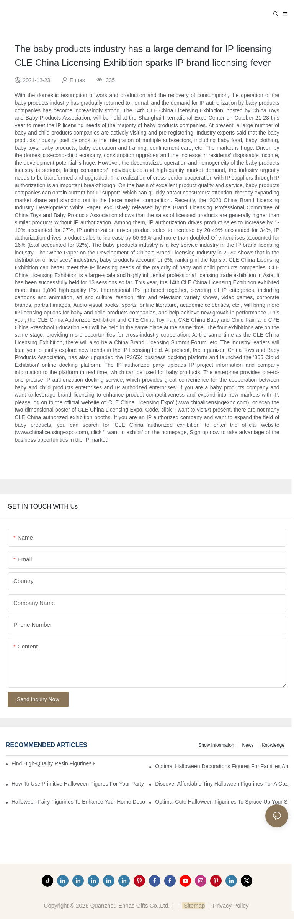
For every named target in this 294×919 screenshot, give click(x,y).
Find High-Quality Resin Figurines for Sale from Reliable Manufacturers (53, 763)
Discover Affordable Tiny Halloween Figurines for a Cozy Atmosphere (221, 784)
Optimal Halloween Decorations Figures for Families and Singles (221, 766)
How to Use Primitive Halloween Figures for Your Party (77, 784)
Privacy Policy (230, 905)
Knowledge (273, 745)
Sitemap (193, 905)
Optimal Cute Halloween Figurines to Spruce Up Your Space (221, 802)
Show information (216, 745)
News (248, 745)
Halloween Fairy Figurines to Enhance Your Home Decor (78, 802)
